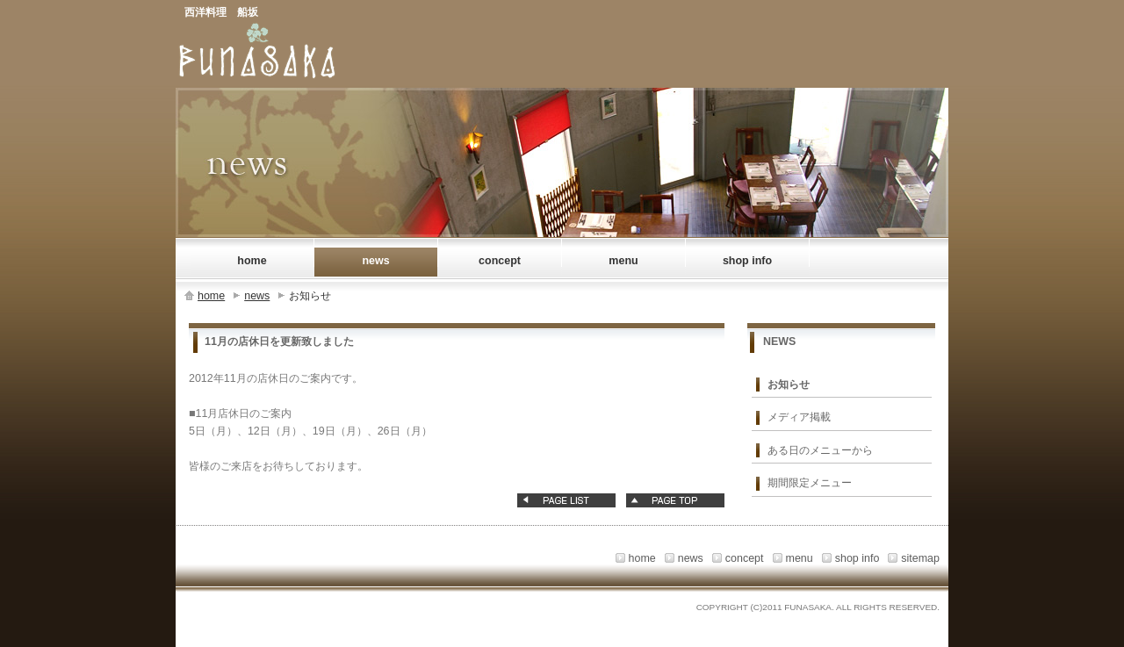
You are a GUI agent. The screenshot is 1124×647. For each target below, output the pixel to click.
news (257, 296)
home (211, 296)
